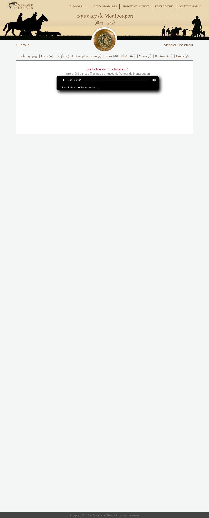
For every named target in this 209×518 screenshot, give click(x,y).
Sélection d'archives (104, 6)
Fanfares (65, 56)
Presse (111, 56)
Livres (47, 56)
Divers (183, 56)
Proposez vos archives (135, 6)
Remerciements (164, 6)
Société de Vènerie (190, 6)
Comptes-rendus (88, 56)
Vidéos (145, 56)
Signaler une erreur (178, 44)
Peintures (163, 56)
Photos (128, 56)
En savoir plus (78, 6)
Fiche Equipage (28, 56)
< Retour (22, 44)
